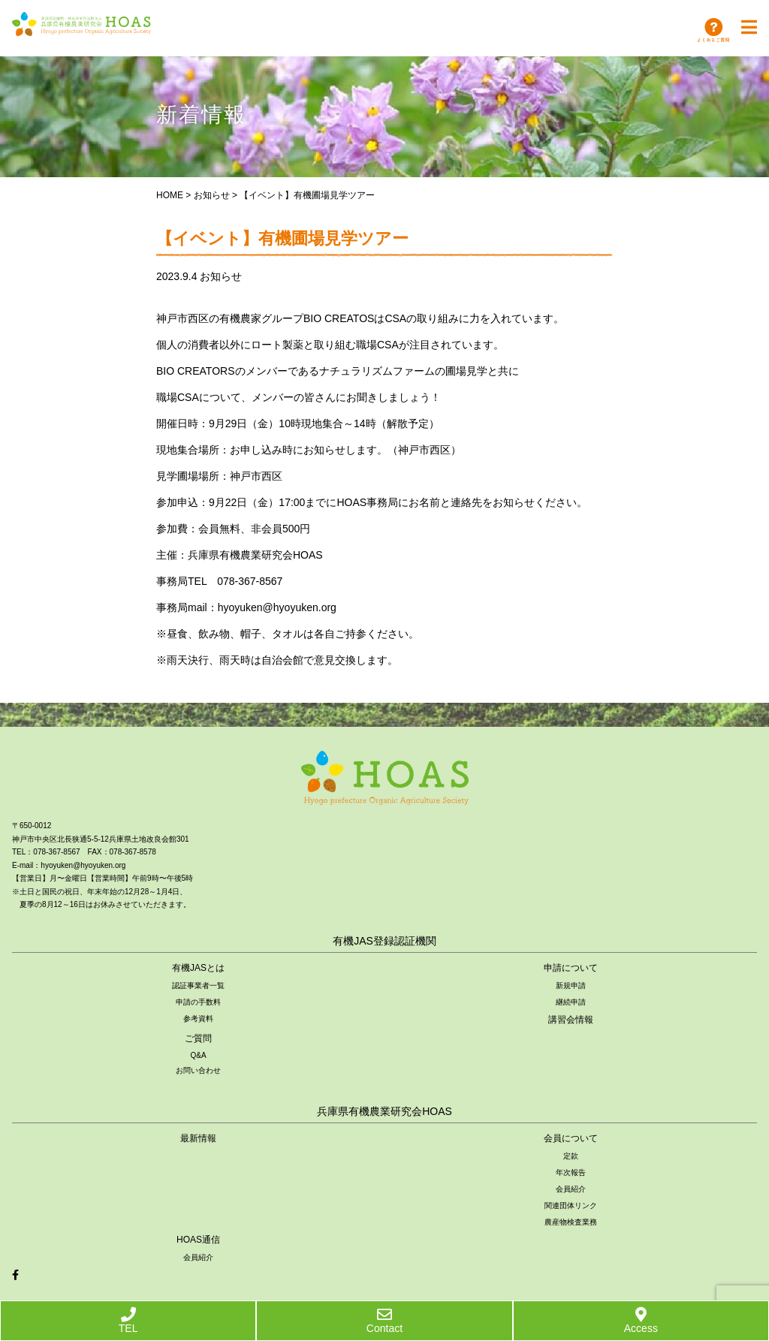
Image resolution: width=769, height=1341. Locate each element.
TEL (128, 1320)
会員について (571, 1138)
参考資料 (198, 1018)
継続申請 (571, 1002)
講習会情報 (570, 1019)
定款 (570, 1156)
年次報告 (571, 1172)
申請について (571, 968)
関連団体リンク (570, 1205)
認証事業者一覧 (198, 985)
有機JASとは (198, 968)
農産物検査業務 (570, 1222)
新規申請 (571, 985)
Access (641, 1320)
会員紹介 (571, 1189)
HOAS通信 (198, 1239)
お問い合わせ (198, 1070)
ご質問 (198, 1038)
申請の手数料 (198, 1002)
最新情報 (198, 1138)
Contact (384, 1320)
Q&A (198, 1055)
